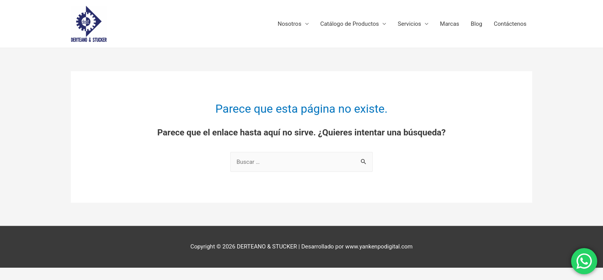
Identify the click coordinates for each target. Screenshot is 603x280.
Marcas (449, 23)
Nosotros (290, 23)
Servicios (409, 23)
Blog (476, 23)
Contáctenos (510, 23)
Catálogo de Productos (349, 23)
